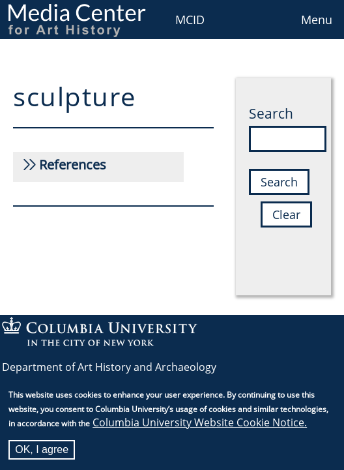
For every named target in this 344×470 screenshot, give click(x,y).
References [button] (72, 164)
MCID (190, 19)
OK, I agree (41, 451)
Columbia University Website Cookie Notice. (200, 424)
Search (271, 113)
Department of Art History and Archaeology (109, 367)
